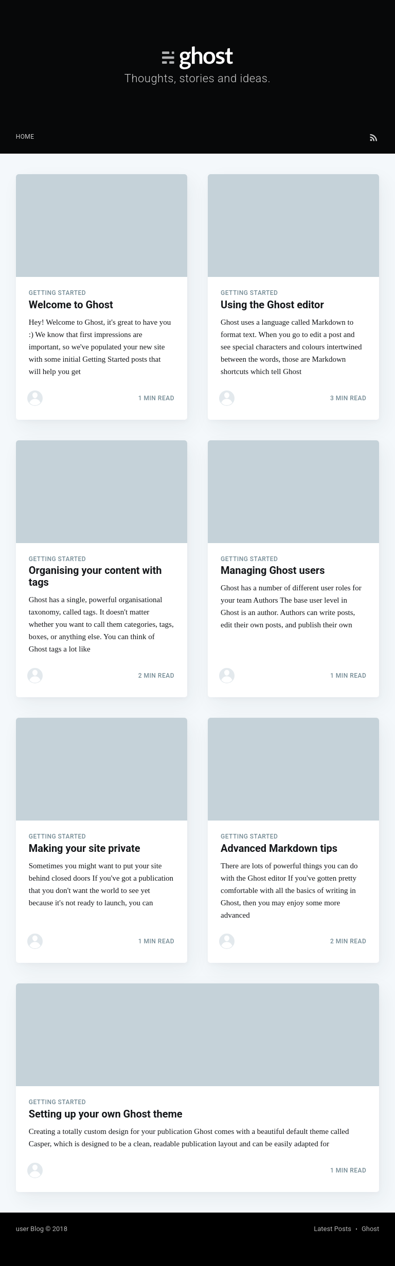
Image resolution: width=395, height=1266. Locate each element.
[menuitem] (25, 137)
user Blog (30, 1229)
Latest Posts (332, 1229)
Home (25, 136)
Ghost (370, 1229)
